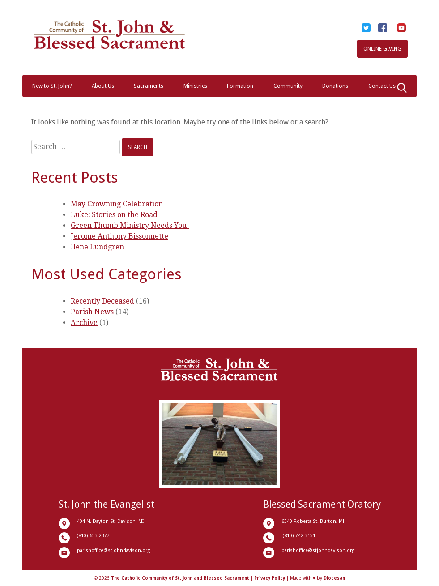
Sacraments (148, 86)
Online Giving (382, 49)
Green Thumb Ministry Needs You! (130, 225)
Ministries (195, 86)
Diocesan (334, 578)
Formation (240, 86)
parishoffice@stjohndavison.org (113, 550)
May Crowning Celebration (117, 204)
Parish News (92, 312)
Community (288, 86)
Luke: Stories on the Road (114, 214)
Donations (335, 86)
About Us (103, 86)
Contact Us (382, 86)
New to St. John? (52, 86)
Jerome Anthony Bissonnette (119, 236)
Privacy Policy (269, 578)
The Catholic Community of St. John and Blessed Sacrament (180, 578)
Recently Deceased (102, 301)
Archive (84, 322)
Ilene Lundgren (97, 247)
